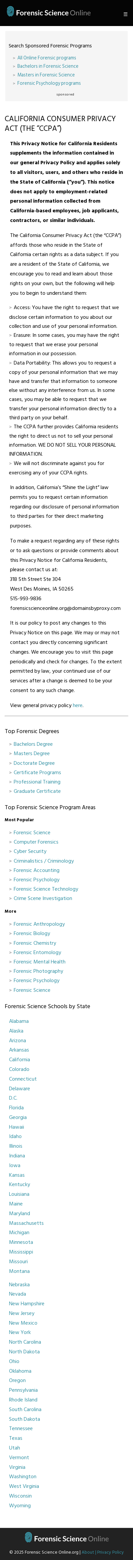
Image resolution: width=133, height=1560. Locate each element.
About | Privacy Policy (103, 1552)
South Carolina (25, 1409)
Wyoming (20, 1505)
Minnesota (21, 1242)
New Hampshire (26, 1303)
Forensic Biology (32, 933)
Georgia (18, 1117)
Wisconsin (20, 1496)
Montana (19, 1271)
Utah (14, 1447)
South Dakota (24, 1419)
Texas (15, 1438)
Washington (22, 1476)
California (19, 1059)
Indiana (17, 1155)
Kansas (17, 1175)
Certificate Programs (37, 772)
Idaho (15, 1136)
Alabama (19, 1021)
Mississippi (21, 1252)
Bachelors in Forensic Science (48, 66)
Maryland (19, 1213)
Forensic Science (32, 832)
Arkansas (19, 1050)
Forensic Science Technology (46, 889)
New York (20, 1332)
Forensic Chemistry (35, 943)
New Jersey (21, 1313)
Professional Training (37, 781)
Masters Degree (32, 753)
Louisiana (19, 1194)
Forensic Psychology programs (49, 83)
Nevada (17, 1294)
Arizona (17, 1040)
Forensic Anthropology (39, 924)
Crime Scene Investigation (43, 898)
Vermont (19, 1457)
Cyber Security (30, 851)
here (78, 705)
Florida (16, 1107)
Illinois (15, 1146)
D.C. (13, 1098)
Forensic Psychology (36, 879)
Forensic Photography (38, 971)
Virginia (17, 1467)
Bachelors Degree (33, 744)
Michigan (19, 1232)
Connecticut (23, 1079)
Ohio (14, 1361)
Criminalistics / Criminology (44, 861)
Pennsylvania (23, 1390)
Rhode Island (23, 1399)
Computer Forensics (36, 842)
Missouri (18, 1261)
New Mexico (23, 1323)
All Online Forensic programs (46, 58)
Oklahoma (20, 1371)
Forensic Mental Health (39, 961)
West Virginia (24, 1486)
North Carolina (25, 1342)
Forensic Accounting (36, 870)
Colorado (19, 1069)
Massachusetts (26, 1223)
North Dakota (24, 1351)
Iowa (14, 1165)
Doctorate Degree (34, 763)
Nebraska (19, 1284)
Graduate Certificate (37, 791)
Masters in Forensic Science (46, 75)
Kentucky (19, 1184)
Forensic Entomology (37, 952)
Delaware (19, 1088)
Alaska (16, 1031)
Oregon (17, 1380)
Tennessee (21, 1428)
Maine (16, 1203)
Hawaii (16, 1127)
